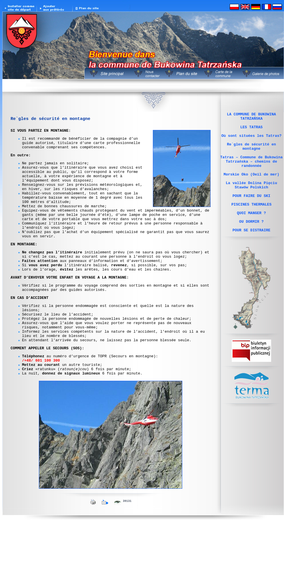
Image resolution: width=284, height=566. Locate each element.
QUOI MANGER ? (251, 233)
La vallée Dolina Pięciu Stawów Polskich (251, 200)
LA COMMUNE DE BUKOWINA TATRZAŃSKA (251, 117)
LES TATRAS (251, 130)
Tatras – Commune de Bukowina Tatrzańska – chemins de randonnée (251, 171)
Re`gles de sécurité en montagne (251, 153)
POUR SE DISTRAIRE (252, 254)
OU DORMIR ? (251, 243)
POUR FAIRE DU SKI (252, 212)
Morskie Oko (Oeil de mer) (251, 187)
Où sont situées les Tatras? (251, 140)
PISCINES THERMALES (251, 223)
